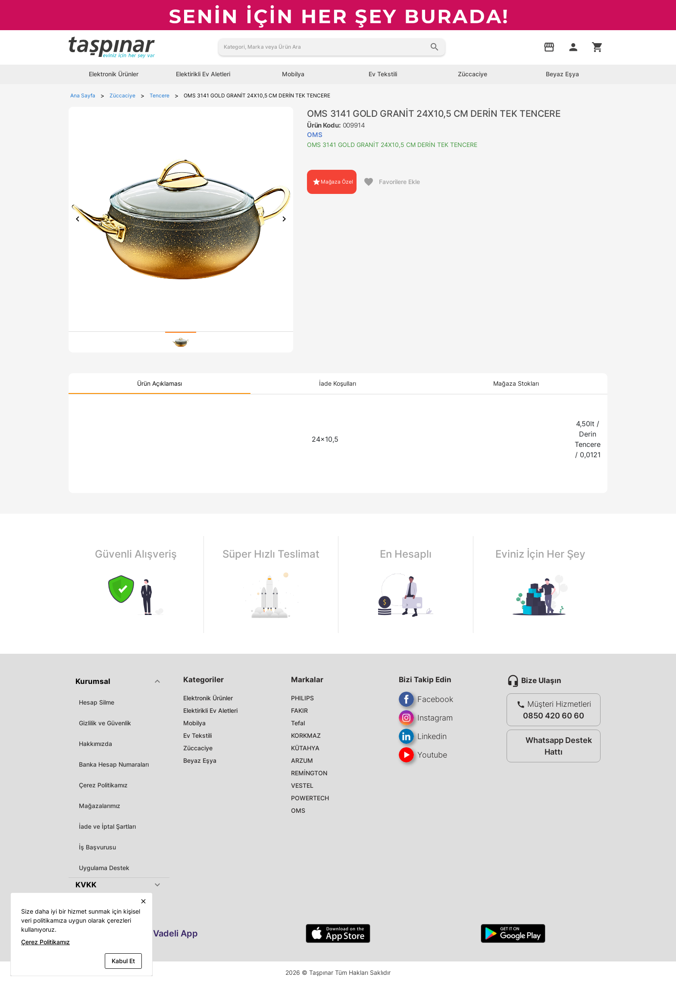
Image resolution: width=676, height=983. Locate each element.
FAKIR (299, 710)
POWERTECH (310, 798)
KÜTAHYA (305, 748)
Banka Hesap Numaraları (114, 764)
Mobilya (194, 723)
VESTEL (302, 785)
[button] (119, 681)
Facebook (426, 699)
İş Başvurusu (97, 847)
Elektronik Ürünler (208, 698)
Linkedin (423, 736)
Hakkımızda (95, 743)
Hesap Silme (96, 702)
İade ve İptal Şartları (107, 826)
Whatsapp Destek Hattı (551, 746)
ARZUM (302, 760)
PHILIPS (302, 698)
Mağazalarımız (99, 805)
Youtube (423, 754)
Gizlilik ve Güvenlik (105, 723)
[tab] (180, 342)
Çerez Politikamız (103, 785)
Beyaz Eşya (199, 760)
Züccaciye (198, 748)
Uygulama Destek (104, 867)
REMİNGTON (309, 773)
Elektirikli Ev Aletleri (210, 710)
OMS (298, 810)
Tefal (298, 723)
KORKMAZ (306, 735)
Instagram (426, 717)
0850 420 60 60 (553, 715)
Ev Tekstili (197, 735)
